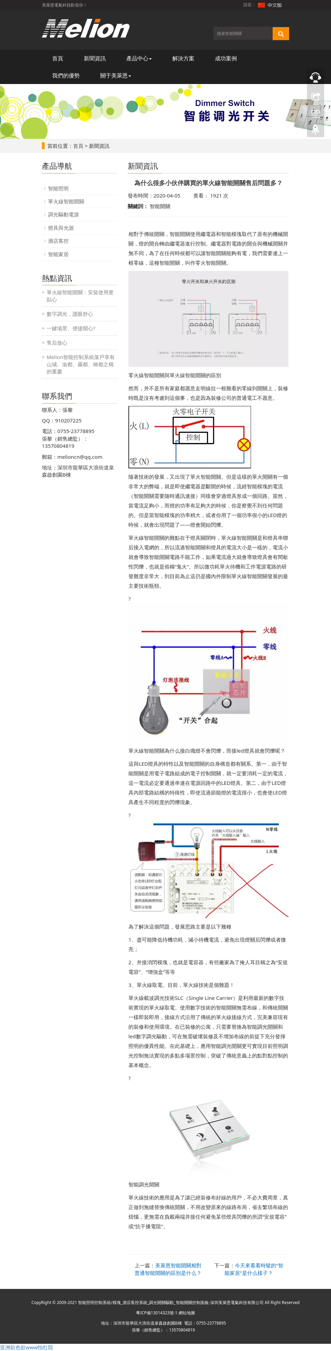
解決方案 (183, 58)
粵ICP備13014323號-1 (157, 1313)
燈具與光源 (61, 227)
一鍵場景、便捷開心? (71, 328)
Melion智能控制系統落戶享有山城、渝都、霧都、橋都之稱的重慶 (81, 364)
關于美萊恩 (115, 75)
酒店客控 (58, 240)
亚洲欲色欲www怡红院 (26, 1347)
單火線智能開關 (66, 201)
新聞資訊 (95, 58)
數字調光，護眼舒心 (70, 313)
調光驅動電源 (63, 214)
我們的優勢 (66, 75)
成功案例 (226, 58)
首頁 (57, 58)
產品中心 (139, 58)
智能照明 (58, 188)
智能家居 (58, 254)
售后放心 (57, 342)
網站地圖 (187, 1313)
